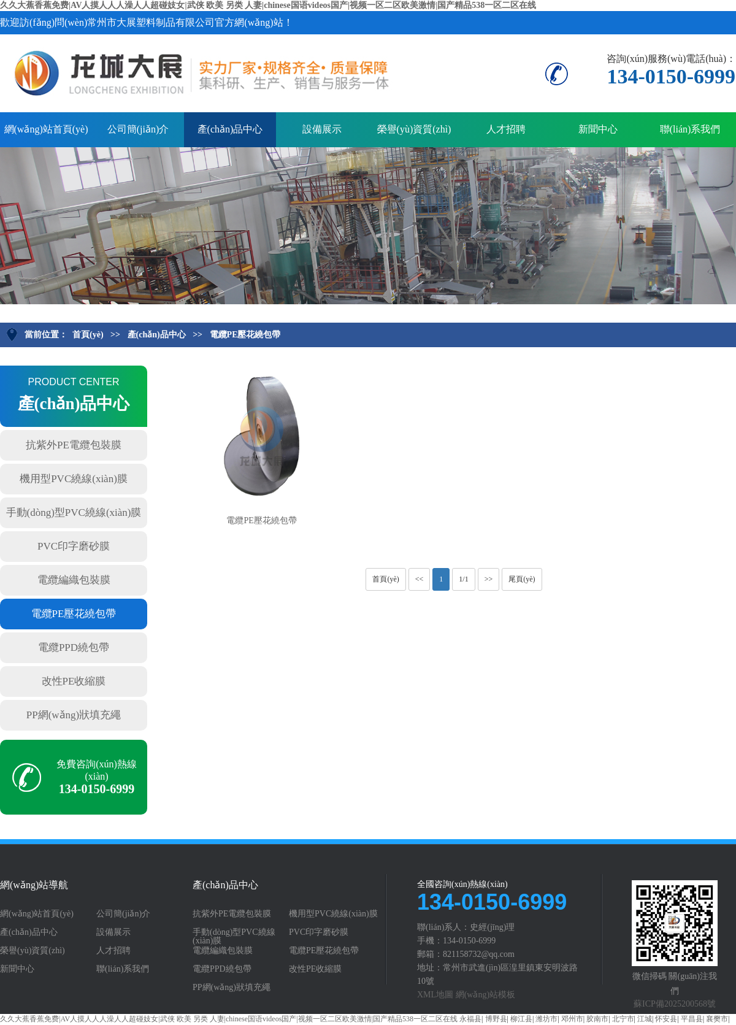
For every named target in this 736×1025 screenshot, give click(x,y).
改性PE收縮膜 (74, 681)
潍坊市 (546, 1019)
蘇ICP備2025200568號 (675, 1003)
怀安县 (666, 1019)
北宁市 (623, 1019)
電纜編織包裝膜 (73, 580)
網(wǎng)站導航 (34, 885)
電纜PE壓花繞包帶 (245, 334)
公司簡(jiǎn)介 (138, 129)
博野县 (496, 1019)
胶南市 (597, 1019)
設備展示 (322, 129)
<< (419, 579)
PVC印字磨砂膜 (73, 546)
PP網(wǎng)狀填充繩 (73, 715)
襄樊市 (717, 1019)
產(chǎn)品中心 (230, 129)
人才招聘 (506, 129)
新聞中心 (598, 129)
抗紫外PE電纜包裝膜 (73, 445)
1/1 (463, 579)
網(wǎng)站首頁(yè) (46, 129)
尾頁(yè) (521, 579)
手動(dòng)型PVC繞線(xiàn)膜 (74, 512)
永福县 (470, 1019)
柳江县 (521, 1019)
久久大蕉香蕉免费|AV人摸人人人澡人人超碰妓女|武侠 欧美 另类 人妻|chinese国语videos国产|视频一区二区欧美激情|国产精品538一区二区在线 (268, 5)
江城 (644, 1019)
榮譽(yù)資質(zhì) (414, 129)
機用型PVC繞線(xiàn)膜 (74, 479)
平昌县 (692, 1019)
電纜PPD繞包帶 (73, 647)
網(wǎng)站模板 (485, 994)
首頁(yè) (88, 334)
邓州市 (572, 1019)
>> (489, 579)
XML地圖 (435, 994)
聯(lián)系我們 (690, 129)
